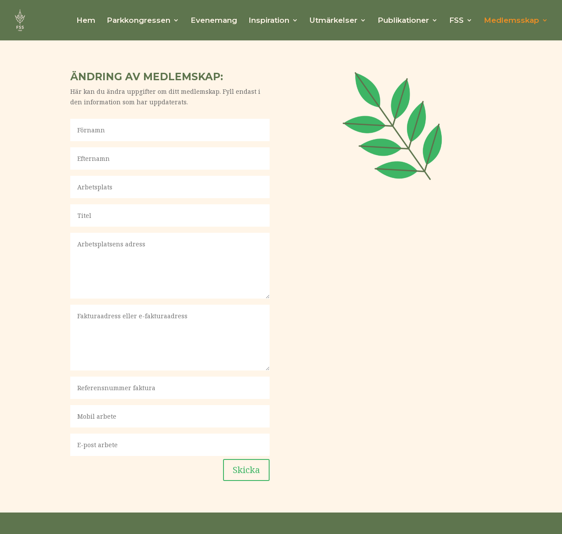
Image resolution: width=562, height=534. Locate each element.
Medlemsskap (511, 21)
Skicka (246, 470)
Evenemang (214, 21)
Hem (85, 21)
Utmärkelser (333, 21)
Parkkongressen (138, 21)
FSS (456, 21)
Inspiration (269, 21)
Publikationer (403, 21)
